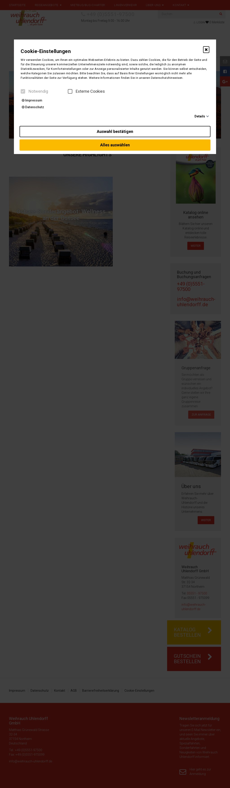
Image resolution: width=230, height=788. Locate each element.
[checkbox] (23, 91)
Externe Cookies (86, 91)
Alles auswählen (115, 145)
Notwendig (34, 91)
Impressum (32, 100)
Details (200, 116)
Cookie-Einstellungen (46, 51)
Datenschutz (33, 107)
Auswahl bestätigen (115, 131)
